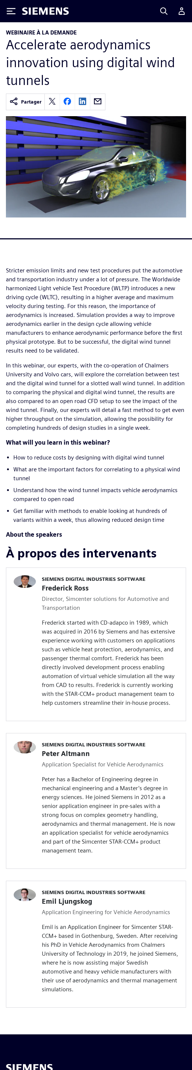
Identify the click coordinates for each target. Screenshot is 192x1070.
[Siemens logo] (45, 11)
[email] (97, 102)
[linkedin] (82, 102)
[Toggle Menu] (11, 11)
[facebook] (67, 102)
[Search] (163, 11)
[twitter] (52, 102)
